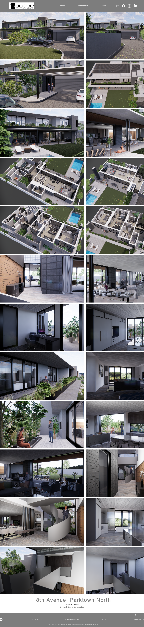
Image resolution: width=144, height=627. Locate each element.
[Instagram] (129, 6)
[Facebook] (123, 6)
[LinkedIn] (135, 6)
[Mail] (118, 6)
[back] (135, 615)
